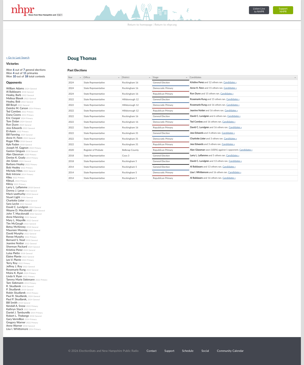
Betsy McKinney (16, 227)
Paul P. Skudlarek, (16, 299)
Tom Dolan (12, 121)
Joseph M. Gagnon (17, 148)
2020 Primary (30, 155)
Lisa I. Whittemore (17, 329)
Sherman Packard (16, 246)
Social (205, 350)
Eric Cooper (13, 118)
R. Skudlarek (13, 286)
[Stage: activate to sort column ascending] (170, 77)
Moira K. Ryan (14, 273)
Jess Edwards (14, 128)
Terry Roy (11, 263)
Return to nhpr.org (166, 24)
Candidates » (230, 82)
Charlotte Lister (15, 200)
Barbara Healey (15, 164)
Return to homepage (140, 24)
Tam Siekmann (14, 283)
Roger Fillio (12, 141)
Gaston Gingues (15, 151)
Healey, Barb (13, 95)
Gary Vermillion (15, 319)
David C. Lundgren (17, 207)
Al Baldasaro (13, 92)
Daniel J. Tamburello (18, 312)
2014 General (34, 300)
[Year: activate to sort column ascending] (75, 77)
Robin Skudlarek (16, 293)
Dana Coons (13, 115)
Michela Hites (14, 171)
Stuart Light (13, 197)
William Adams (15, 88)
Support (169, 350)
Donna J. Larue (15, 190)
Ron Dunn (12, 124)
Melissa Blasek (14, 98)
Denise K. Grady (15, 157)
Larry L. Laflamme (16, 187)
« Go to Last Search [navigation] (17, 57)
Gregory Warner (15, 322)
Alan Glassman (15, 154)
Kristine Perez (14, 250)
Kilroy (9, 184)
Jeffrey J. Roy (14, 266)
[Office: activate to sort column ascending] (102, 77)
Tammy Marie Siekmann (20, 279)
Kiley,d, (10, 180)
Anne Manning (15, 217)
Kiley (9, 177)
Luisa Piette (13, 253)
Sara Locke (12, 204)
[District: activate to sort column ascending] (136, 77)
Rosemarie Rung (16, 269)
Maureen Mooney (17, 230)
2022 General (28, 95)
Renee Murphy (15, 237)
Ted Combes (13, 111)
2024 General (31, 89)
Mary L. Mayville (16, 220)
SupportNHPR (283, 10)
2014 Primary (35, 109)
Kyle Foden (12, 144)
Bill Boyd (11, 105)
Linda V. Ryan (14, 276)
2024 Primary (27, 118)
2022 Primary (27, 112)
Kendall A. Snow (15, 306)
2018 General (28, 92)
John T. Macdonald (17, 213)
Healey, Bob (13, 101)
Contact (151, 350)
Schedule (187, 350)
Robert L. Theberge (17, 316)
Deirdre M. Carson (17, 108)
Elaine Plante (13, 256)
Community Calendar (230, 350)
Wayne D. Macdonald (19, 210)
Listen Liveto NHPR (259, 10)
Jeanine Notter (15, 243)
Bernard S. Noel (15, 240)
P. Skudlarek (13, 289)
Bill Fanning (13, 134)
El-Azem (11, 131)
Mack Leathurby (15, 194)
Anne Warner (14, 325)
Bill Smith (11, 302)
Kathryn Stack (14, 309)
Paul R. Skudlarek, (16, 296)
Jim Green (12, 161)
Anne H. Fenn (14, 138)
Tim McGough (14, 223)
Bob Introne (13, 174)
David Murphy (14, 233)
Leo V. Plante (13, 260)
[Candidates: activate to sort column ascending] (243, 77)
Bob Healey (13, 167)
